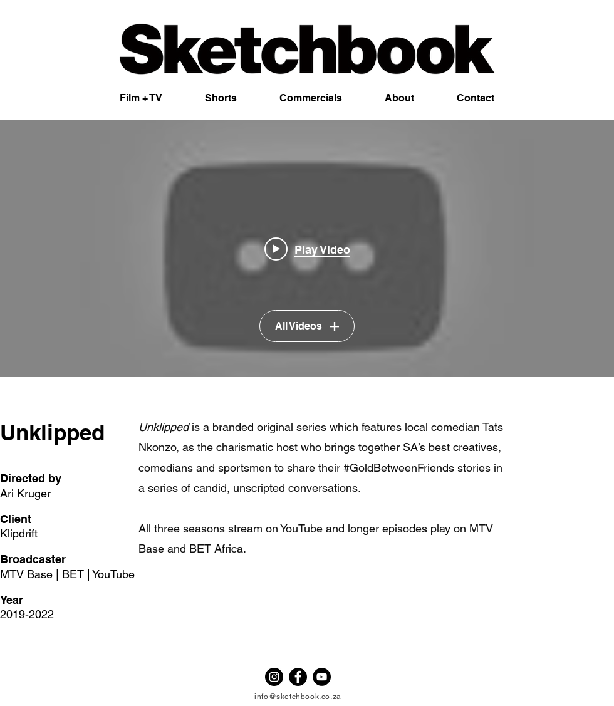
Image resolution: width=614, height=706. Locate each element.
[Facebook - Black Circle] (298, 677)
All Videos (307, 326)
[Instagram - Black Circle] (274, 677)
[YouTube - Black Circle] (322, 677)
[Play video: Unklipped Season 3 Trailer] (307, 248)
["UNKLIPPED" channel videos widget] (307, 248)
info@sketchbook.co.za (297, 696)
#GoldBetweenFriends (398, 467)
